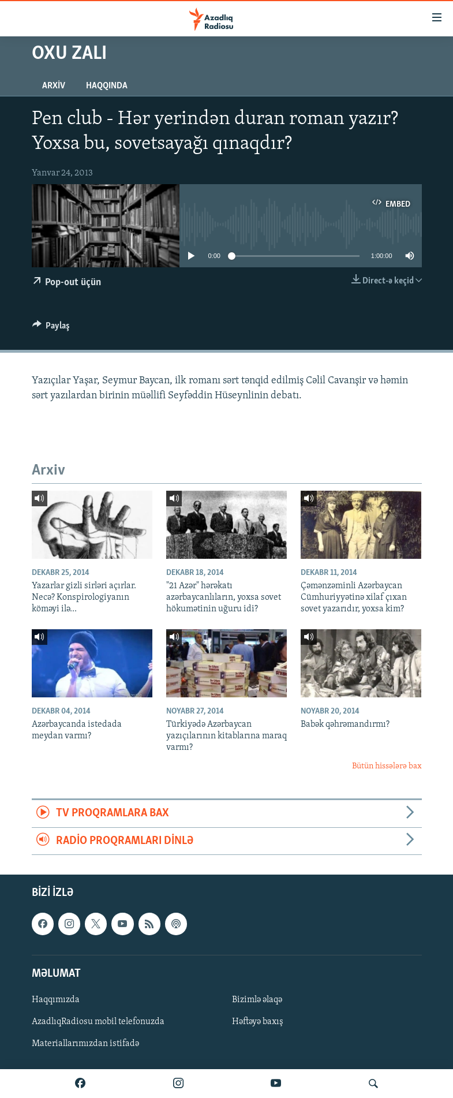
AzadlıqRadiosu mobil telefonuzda (98, 1021)
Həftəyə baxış (257, 1021)
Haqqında (107, 86)
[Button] (51, 328)
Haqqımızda (56, 999)
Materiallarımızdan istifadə (85, 1043)
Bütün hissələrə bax (387, 766)
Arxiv (53, 86)
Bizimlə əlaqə (257, 999)
